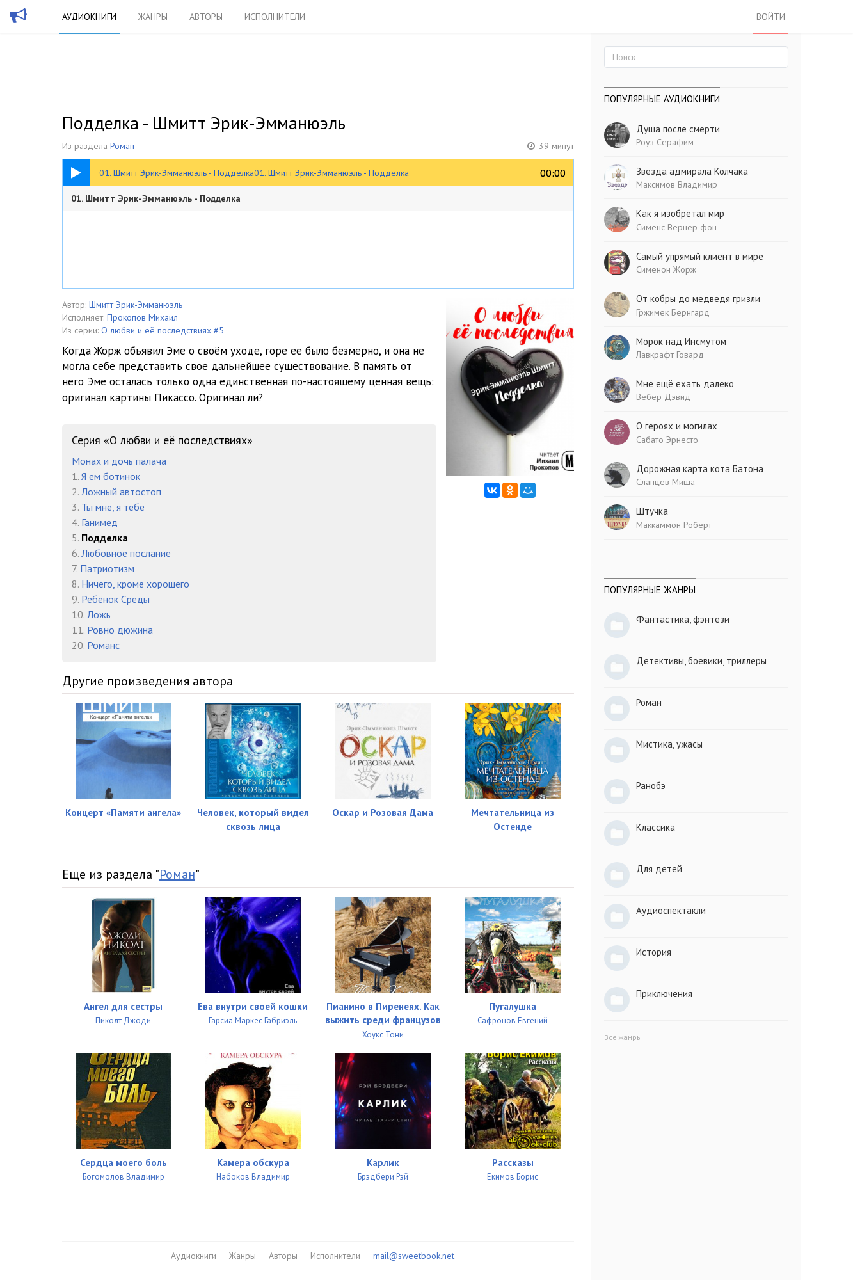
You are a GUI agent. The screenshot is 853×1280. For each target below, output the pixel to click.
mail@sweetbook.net (413, 1255)
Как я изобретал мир (680, 213)
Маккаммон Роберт (674, 525)
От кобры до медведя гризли (698, 298)
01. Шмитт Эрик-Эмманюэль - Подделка (156, 198)
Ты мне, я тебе (113, 506)
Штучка (652, 511)
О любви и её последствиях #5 (162, 330)
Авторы (206, 16)
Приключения (664, 994)
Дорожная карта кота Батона (699, 469)
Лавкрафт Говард (670, 354)
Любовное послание (126, 553)
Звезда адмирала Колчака (692, 171)
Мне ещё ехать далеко (685, 384)
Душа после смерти (678, 129)
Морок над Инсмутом (681, 341)
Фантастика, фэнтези (682, 619)
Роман (122, 146)
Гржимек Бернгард (673, 312)
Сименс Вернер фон (676, 227)
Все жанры (623, 1037)
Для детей (659, 869)
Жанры (153, 16)
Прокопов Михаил (142, 317)
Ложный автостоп (121, 491)
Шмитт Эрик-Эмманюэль (135, 304)
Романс (103, 645)
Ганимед (99, 522)
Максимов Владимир (676, 184)
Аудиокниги (89, 16)
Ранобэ (651, 786)
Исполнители (274, 16)
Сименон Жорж (666, 269)
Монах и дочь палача (119, 460)
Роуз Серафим (665, 142)
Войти (770, 16)
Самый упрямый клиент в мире (699, 256)
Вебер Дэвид (663, 397)
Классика (655, 827)
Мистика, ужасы (669, 744)
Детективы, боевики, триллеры (701, 661)
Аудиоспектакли (671, 910)
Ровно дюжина (120, 629)
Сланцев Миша (665, 482)
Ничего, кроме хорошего (135, 583)
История (653, 952)
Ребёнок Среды (115, 599)
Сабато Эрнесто (667, 439)
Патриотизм (107, 568)
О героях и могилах (676, 426)
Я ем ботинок (110, 476)
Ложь (99, 614)
